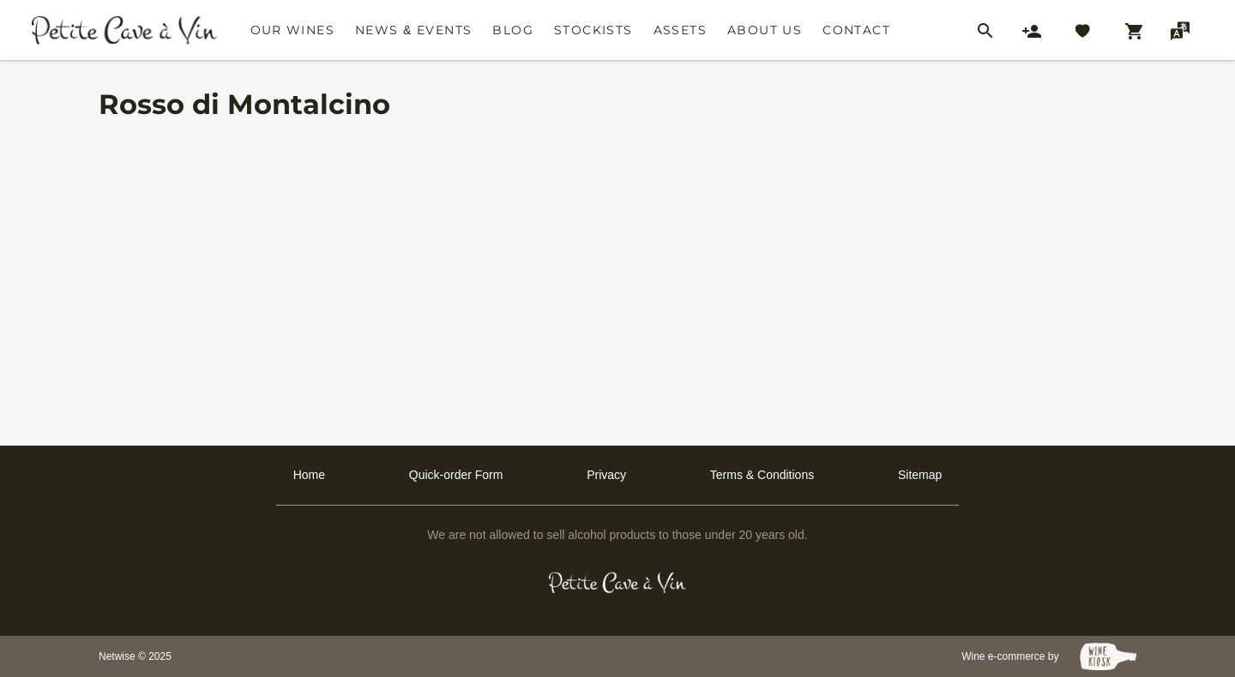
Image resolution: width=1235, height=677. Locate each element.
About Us (764, 30)
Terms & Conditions (762, 475)
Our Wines (292, 30)
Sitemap (920, 475)
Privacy (606, 475)
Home (309, 475)
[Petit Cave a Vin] (618, 583)
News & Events (413, 30)
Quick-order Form (456, 475)
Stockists (593, 30)
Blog (512, 30)
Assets (680, 30)
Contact (856, 30)
